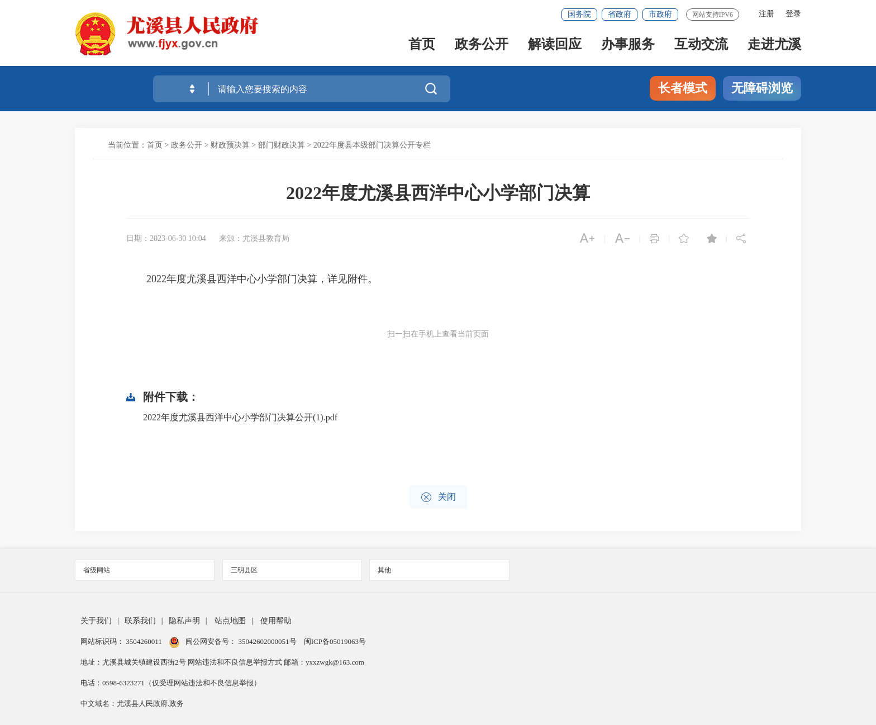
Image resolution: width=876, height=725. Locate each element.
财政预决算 (230, 145)
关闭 (438, 497)
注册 (766, 14)
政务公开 (481, 45)
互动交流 (701, 45)
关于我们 (96, 621)
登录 (793, 14)
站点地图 (230, 621)
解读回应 (555, 45)
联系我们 (140, 621)
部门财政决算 (281, 145)
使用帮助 (276, 621)
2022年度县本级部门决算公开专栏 (372, 145)
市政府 (660, 14)
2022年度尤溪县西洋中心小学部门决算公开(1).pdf (240, 417)
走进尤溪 (774, 45)
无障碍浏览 (762, 88)
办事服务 (628, 45)
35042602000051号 (268, 641)
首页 (421, 45)
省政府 (619, 14)
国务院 (579, 14)
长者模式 (682, 88)
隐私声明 (184, 621)
